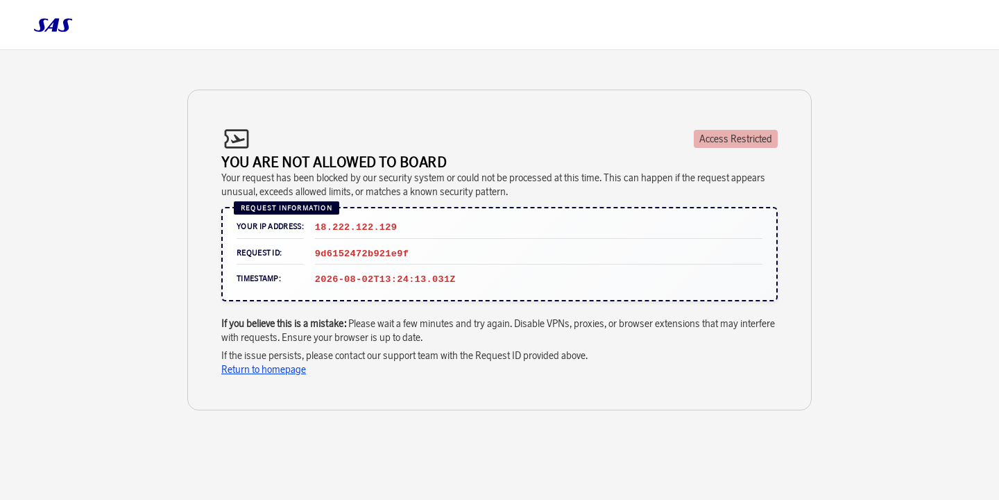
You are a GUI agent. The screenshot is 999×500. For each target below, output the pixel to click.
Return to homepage (263, 369)
